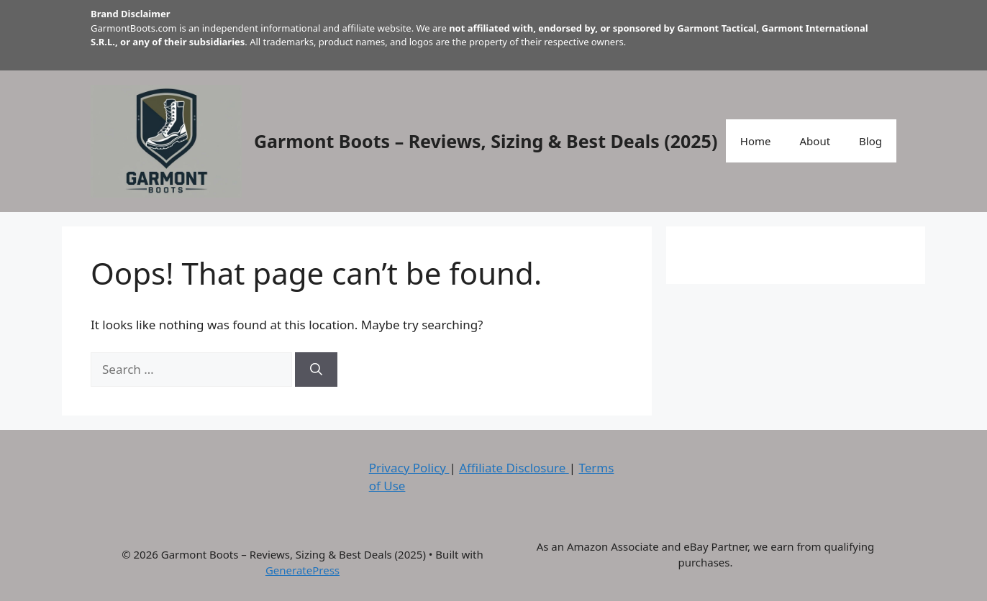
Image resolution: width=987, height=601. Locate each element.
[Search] (316, 369)
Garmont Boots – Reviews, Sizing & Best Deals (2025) (485, 141)
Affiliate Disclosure (514, 467)
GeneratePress (302, 570)
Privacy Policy (409, 467)
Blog (870, 141)
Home (755, 141)
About (815, 141)
